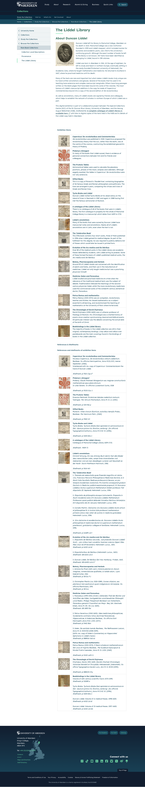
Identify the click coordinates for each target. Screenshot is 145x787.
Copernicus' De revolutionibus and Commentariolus (94, 137)
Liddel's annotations (81, 220)
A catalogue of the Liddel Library (86, 207)
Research (67, 4)
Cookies (70, 777)
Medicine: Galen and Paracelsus (86, 276)
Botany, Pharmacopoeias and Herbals (88, 262)
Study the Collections (42, 22)
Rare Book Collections (79, 22)
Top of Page (123, 770)
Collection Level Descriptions (33, 52)
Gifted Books (78, 179)
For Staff (110, 733)
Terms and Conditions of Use (37, 777)
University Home (27, 31)
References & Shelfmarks (67, 345)
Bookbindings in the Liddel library (87, 327)
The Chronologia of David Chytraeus (88, 310)
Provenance (26, 56)
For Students (97, 733)
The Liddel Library (95, 22)
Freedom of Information (110, 777)
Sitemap (122, 733)
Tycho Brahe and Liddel (82, 193)
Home (19, 22)
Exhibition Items (64, 130)
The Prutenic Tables (81, 165)
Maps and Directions (23, 760)
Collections (23, 11)
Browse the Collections (60, 22)
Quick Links (109, 4)
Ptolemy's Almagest (81, 151)
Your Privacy (52, 777)
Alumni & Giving (82, 4)
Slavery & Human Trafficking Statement (87, 777)
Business (96, 4)
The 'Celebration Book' (82, 233)
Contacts (20, 755)
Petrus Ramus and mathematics (86, 296)
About (57, 4)
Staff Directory (22, 763)
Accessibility (62, 777)
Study (48, 4)
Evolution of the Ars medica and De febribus (91, 248)
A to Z (19, 757)
